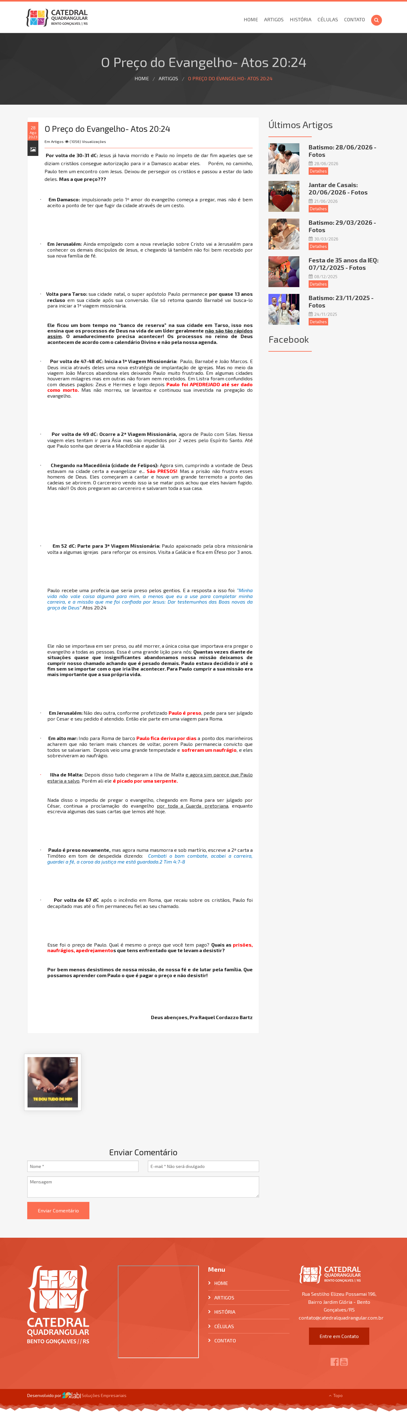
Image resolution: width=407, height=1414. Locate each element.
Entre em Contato (339, 1336)
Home (251, 19)
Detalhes (318, 171)
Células (328, 19)
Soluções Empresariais (94, 1395)
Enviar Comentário (58, 1210)
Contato (354, 19)
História (300, 19)
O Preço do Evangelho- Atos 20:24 (230, 78)
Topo (336, 1395)
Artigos (274, 19)
